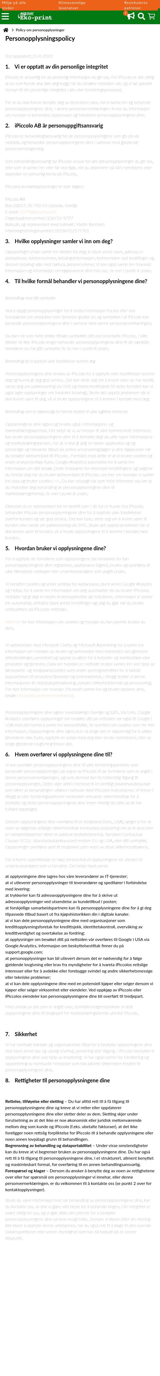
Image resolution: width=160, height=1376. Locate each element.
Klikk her (12, 621)
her (56, 480)
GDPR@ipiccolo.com (37, 211)
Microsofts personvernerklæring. (45, 695)
